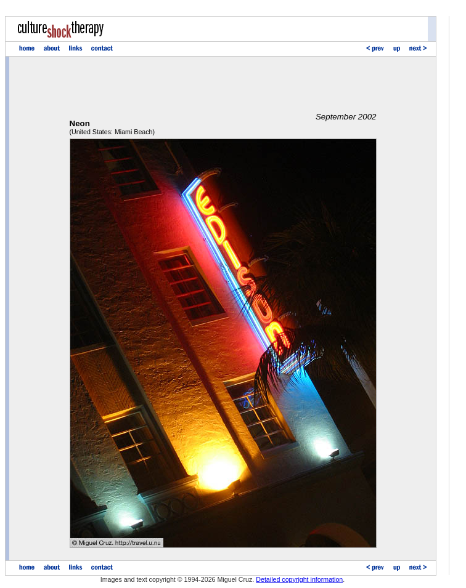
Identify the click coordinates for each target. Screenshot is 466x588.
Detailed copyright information (299, 579)
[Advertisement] (223, 84)
